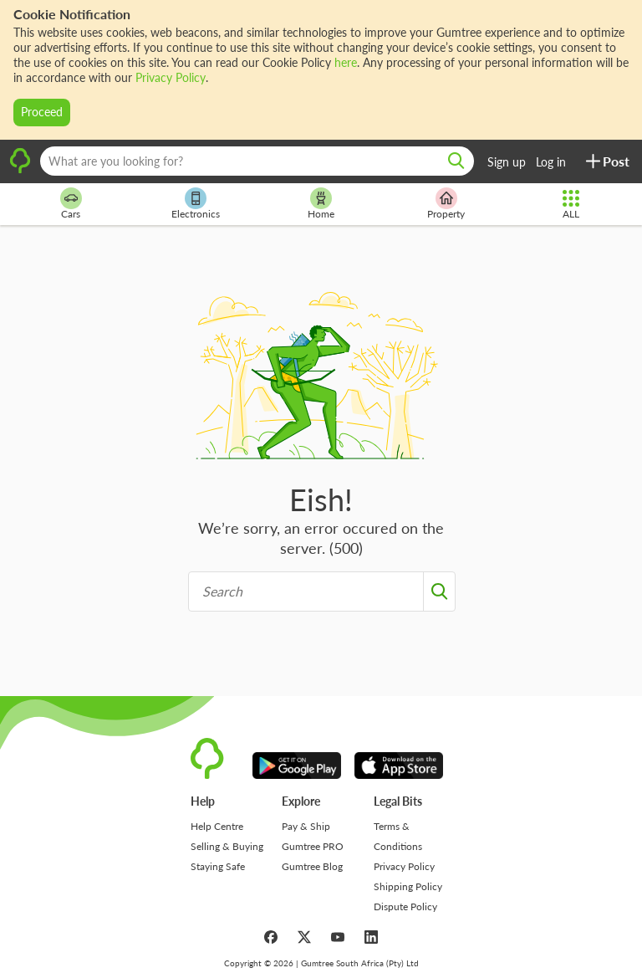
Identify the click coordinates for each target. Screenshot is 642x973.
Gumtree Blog (312, 866)
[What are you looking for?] (257, 161)
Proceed (42, 112)
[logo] (20, 170)
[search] (456, 161)
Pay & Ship (306, 826)
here (345, 62)
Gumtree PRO (313, 846)
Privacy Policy (170, 77)
